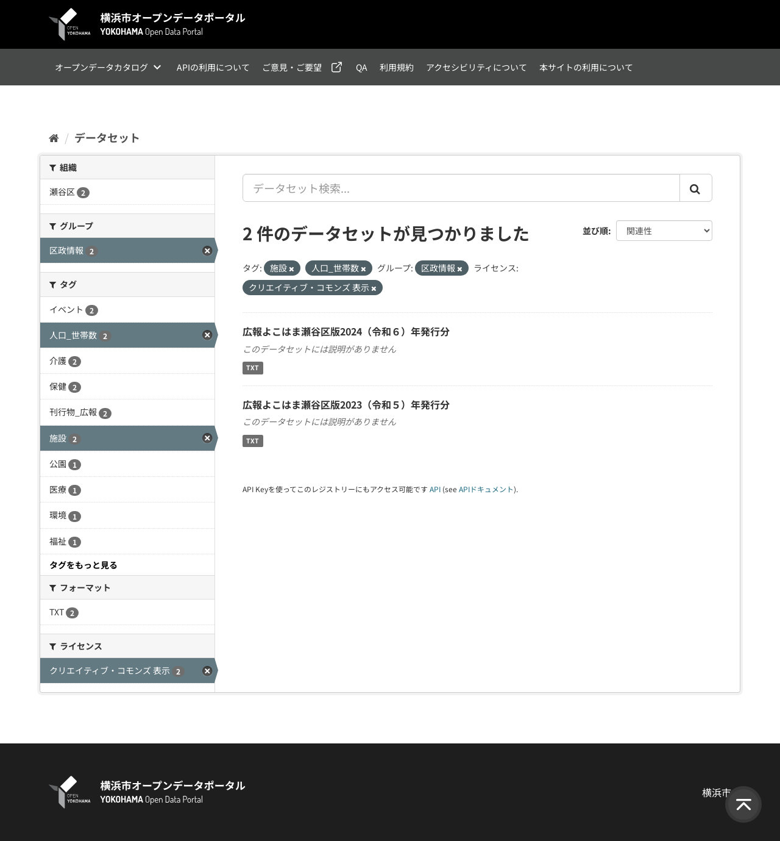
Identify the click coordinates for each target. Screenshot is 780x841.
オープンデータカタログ (101, 67)
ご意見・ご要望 (292, 67)
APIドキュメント (486, 489)
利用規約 (397, 67)
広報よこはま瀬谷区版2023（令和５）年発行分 (346, 404)
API (435, 489)
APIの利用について (213, 67)
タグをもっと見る (83, 565)
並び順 (595, 230)
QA (361, 67)
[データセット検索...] (461, 188)
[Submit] (695, 188)
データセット (107, 137)
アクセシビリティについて (476, 67)
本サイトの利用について (586, 67)
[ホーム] (54, 137)
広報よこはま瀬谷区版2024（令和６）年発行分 (346, 331)
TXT (252, 368)
